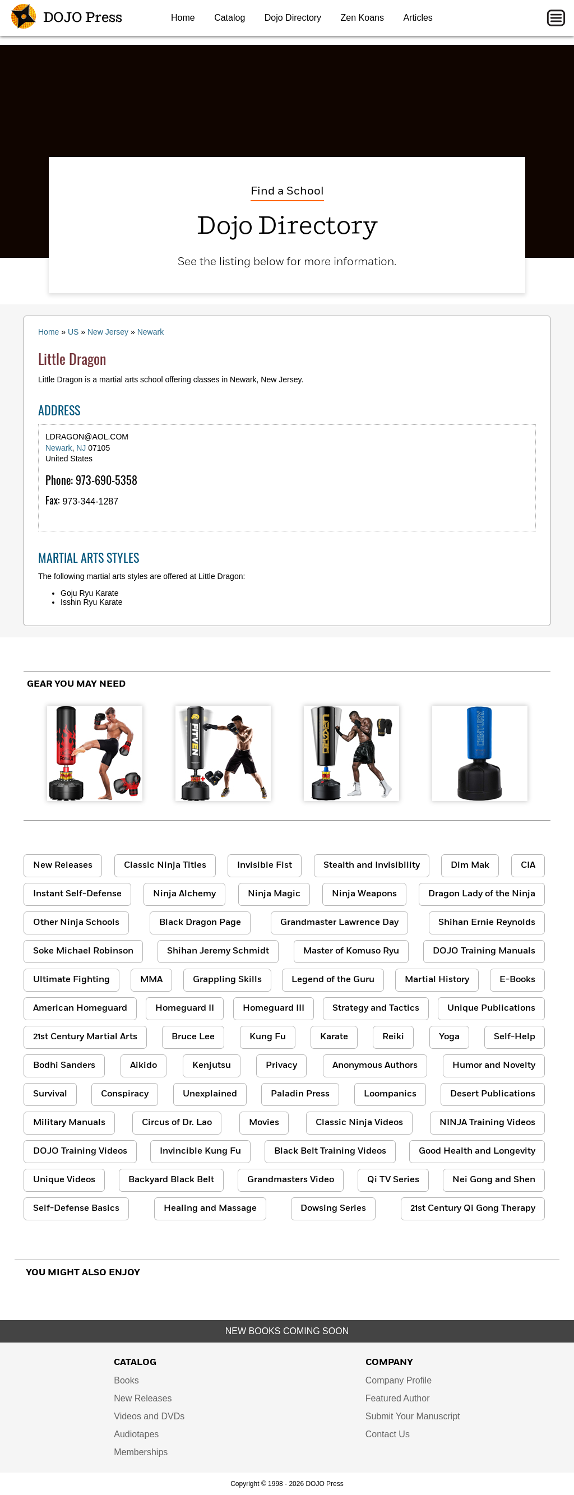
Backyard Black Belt (171, 1179)
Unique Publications (491, 1008)
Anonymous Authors (375, 1065)
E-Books (517, 979)
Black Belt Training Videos (330, 1151)
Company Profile (398, 1380)
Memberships (141, 1452)
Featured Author (397, 1398)
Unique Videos (64, 1179)
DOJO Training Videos (80, 1151)
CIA (528, 865)
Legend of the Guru (332, 979)
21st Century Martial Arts (85, 1037)
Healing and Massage (210, 1208)
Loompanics (390, 1094)
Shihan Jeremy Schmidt (218, 951)
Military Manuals (69, 1122)
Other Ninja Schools (76, 922)
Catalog (229, 17)
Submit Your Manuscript (412, 1416)
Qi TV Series (393, 1179)
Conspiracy (125, 1094)
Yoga (449, 1037)
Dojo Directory (293, 17)
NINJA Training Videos (487, 1122)
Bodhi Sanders (64, 1065)
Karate (334, 1037)
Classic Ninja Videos (359, 1122)
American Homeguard (80, 1008)
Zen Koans (362, 17)
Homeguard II (184, 1008)
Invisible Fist (264, 865)
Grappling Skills (227, 979)
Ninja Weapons (364, 894)
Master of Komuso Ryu (351, 951)
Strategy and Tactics (375, 1008)
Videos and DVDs (149, 1416)
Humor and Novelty (493, 1065)
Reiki (393, 1037)
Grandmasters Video (290, 1179)
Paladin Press (300, 1094)
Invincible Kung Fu (200, 1151)
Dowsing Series (333, 1208)
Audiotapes (136, 1434)
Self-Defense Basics (76, 1208)
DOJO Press (66, 18)
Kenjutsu (211, 1065)
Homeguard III (273, 1008)
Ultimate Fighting (71, 979)
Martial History (437, 979)
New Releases (62, 865)
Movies (264, 1122)
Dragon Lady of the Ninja (481, 894)
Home (183, 17)
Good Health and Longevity (477, 1151)
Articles (417, 17)
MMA (151, 979)
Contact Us (387, 1434)
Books (126, 1380)
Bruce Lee (193, 1037)
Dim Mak (470, 865)
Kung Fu (267, 1037)
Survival (50, 1094)
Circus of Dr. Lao (177, 1122)
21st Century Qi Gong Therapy (472, 1208)
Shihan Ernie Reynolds (486, 922)
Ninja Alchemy (184, 894)
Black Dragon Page (200, 922)
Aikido (143, 1065)
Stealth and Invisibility (371, 865)
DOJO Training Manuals (484, 951)
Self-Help (514, 1037)
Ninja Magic (274, 894)
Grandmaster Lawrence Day (339, 922)
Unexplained (210, 1094)
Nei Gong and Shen (493, 1179)
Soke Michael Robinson (83, 951)
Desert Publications (492, 1094)
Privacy (281, 1065)
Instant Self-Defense (77, 894)
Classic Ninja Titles (165, 865)
